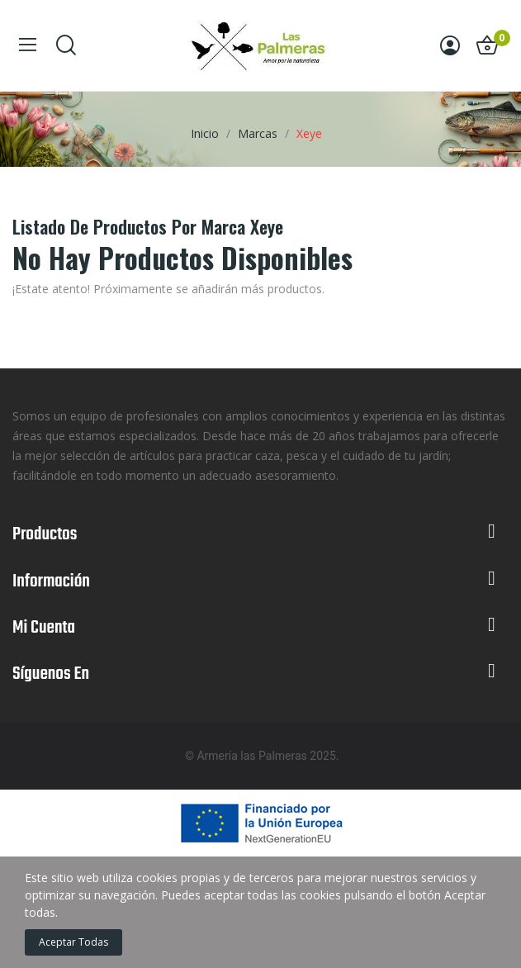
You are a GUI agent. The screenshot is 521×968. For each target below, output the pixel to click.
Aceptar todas (73, 942)
